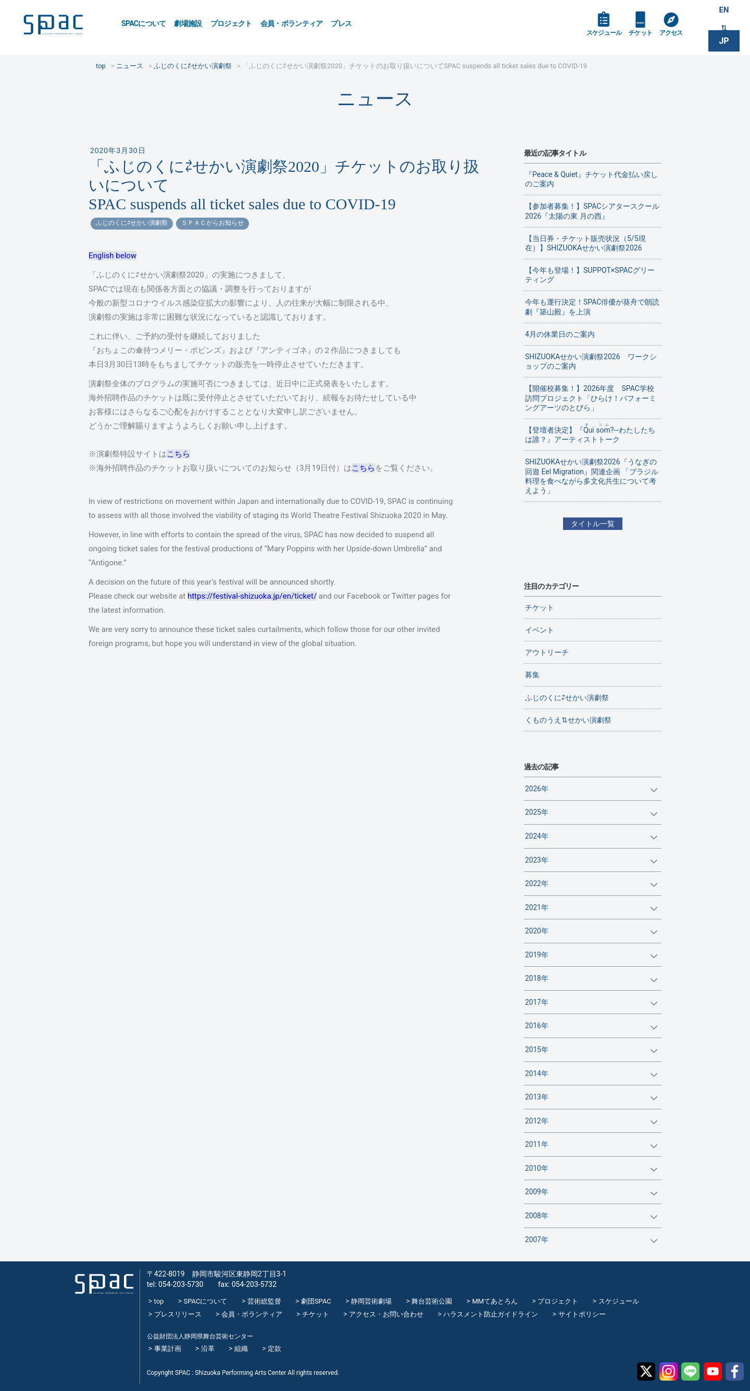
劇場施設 (188, 23)
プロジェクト (231, 23)
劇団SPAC (316, 1301)
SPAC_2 (101, 1280)
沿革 (208, 1348)
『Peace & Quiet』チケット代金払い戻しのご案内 (591, 179)
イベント (539, 630)
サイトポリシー (582, 1314)
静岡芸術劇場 (371, 1301)
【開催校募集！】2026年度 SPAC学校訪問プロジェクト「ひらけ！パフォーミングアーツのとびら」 (590, 397)
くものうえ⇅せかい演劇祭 (568, 720)
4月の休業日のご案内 (560, 334)
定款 (274, 1348)
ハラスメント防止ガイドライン (490, 1314)
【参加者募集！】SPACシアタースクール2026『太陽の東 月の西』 (592, 211)
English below (112, 255)
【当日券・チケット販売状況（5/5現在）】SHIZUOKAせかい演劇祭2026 (585, 243)
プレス (341, 23)
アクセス (681, 37)
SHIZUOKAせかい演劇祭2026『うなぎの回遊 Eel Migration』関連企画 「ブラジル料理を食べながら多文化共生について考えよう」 (591, 476)
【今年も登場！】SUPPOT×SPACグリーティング (590, 275)
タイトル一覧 (593, 524)
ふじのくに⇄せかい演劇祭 (132, 222)
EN (724, 11)
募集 (532, 675)
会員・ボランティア (291, 23)
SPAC (65, 26)
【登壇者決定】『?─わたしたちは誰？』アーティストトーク (590, 433)
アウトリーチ (547, 652)
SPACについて (143, 23)
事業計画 (167, 1348)
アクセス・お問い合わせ (386, 1314)
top (159, 1301)
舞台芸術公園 (431, 1301)
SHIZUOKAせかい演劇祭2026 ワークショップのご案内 (591, 361)
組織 (241, 1348)
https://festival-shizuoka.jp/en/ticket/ (252, 596)
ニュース (375, 98)
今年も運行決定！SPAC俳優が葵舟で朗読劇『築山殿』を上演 (592, 306)
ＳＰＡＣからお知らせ (212, 222)
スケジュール (607, 37)
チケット (647, 37)
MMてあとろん (495, 1301)
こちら (178, 454)
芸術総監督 (264, 1301)
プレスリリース (178, 1314)
